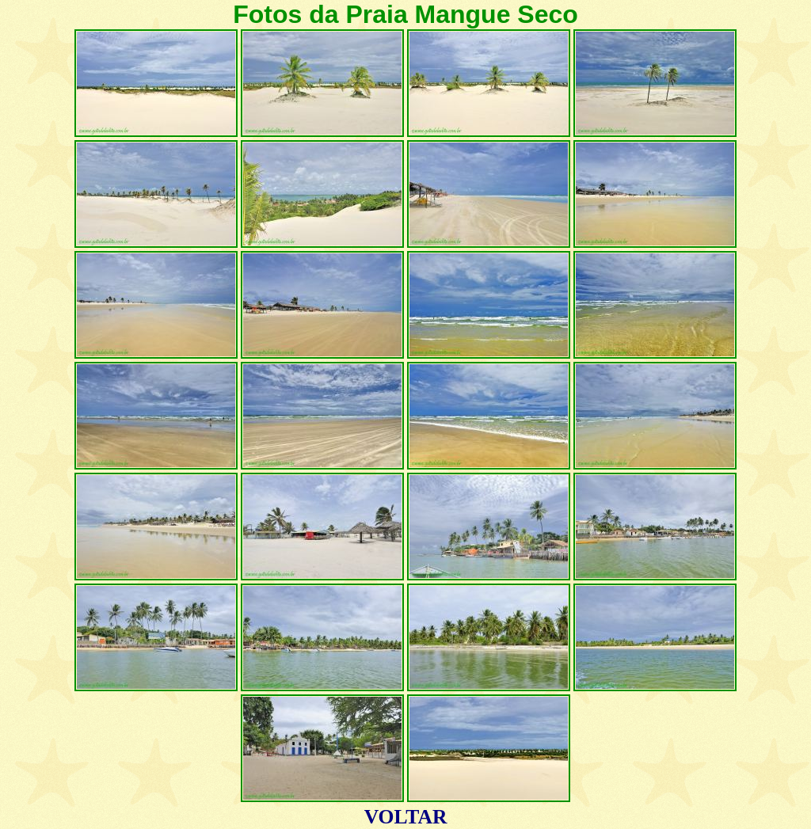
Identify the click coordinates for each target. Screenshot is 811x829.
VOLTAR (405, 816)
